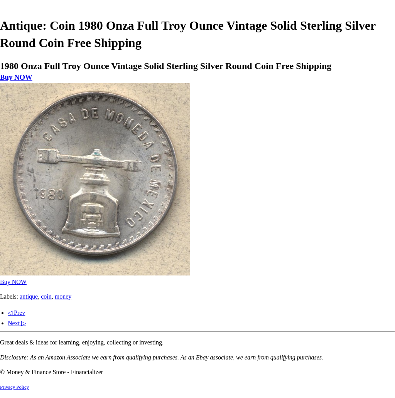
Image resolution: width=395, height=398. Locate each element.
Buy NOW (16, 77)
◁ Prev (16, 312)
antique (29, 296)
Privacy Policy (14, 387)
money (63, 296)
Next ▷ (17, 323)
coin (46, 296)
